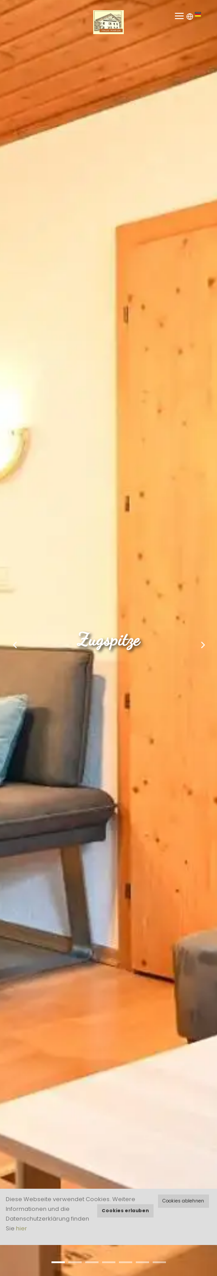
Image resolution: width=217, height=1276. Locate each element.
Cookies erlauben (125, 1210)
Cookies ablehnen (183, 1201)
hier (21, 1228)
